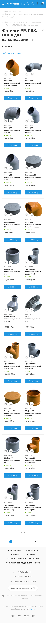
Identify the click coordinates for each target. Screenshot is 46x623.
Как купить (32, 550)
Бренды (15, 554)
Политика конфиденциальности (23, 563)
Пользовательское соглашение (23, 559)
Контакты (30, 554)
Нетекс (32, 609)
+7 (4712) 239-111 (24, 572)
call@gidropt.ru (25, 576)
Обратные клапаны (12, 53)
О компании (14, 550)
